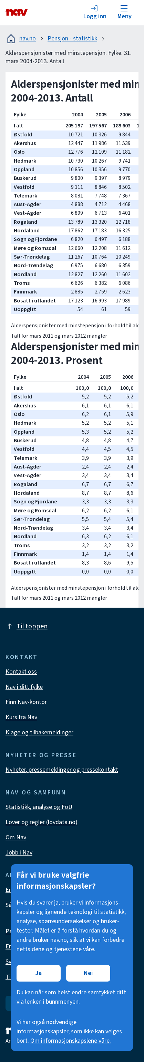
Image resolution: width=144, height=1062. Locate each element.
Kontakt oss (21, 671)
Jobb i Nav (19, 852)
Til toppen (27, 626)
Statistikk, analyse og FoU (39, 807)
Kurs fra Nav (21, 717)
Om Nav (16, 837)
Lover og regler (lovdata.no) (42, 822)
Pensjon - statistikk (72, 38)
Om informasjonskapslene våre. (70, 1040)
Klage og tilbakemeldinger (39, 732)
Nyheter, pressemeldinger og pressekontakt (62, 769)
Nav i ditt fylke (24, 687)
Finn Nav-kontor (26, 702)
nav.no (21, 38)
